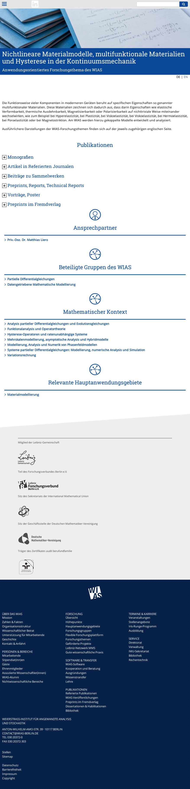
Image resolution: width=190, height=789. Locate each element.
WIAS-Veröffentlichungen (82, 698)
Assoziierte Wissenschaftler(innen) (24, 673)
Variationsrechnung (21, 355)
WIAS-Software (75, 664)
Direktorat (135, 642)
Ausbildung (136, 631)
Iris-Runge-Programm (142, 626)
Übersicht (72, 618)
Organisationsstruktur (16, 626)
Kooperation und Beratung (83, 668)
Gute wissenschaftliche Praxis (84, 652)
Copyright (8, 778)
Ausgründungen (76, 673)
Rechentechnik (138, 660)
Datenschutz (10, 765)
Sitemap (7, 756)
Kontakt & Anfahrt (14, 644)
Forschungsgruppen (79, 631)
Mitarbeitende (11, 655)
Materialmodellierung (23, 394)
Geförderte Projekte (78, 644)
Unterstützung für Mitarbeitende (23, 635)
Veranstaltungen (139, 618)
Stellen (6, 752)
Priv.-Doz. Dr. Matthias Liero (27, 240)
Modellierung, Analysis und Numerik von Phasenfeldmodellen (52, 345)
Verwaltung (136, 647)
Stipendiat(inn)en (13, 660)
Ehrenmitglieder (12, 668)
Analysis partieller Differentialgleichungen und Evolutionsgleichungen (58, 324)
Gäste (6, 664)
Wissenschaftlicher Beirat (18, 631)
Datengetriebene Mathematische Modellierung (41, 284)
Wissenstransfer (76, 677)
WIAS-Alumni (10, 677)
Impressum (9, 774)
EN (186, 77)
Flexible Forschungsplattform (84, 635)
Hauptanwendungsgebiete (83, 626)
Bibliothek (72, 711)
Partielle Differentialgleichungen (31, 279)
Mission (7, 618)
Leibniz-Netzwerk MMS (80, 648)
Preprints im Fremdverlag (82, 702)
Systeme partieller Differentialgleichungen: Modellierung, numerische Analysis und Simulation (76, 350)
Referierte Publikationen (81, 693)
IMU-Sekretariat (139, 651)
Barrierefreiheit (11, 769)
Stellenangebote (139, 622)
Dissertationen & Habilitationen (86, 706)
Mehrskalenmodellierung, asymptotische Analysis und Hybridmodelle (57, 339)
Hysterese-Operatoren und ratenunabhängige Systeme (47, 334)
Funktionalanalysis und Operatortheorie (36, 329)
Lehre (69, 681)
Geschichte (9, 639)
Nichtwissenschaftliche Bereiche (22, 681)
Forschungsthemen (78, 639)
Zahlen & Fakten (12, 622)
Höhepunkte (74, 622)
